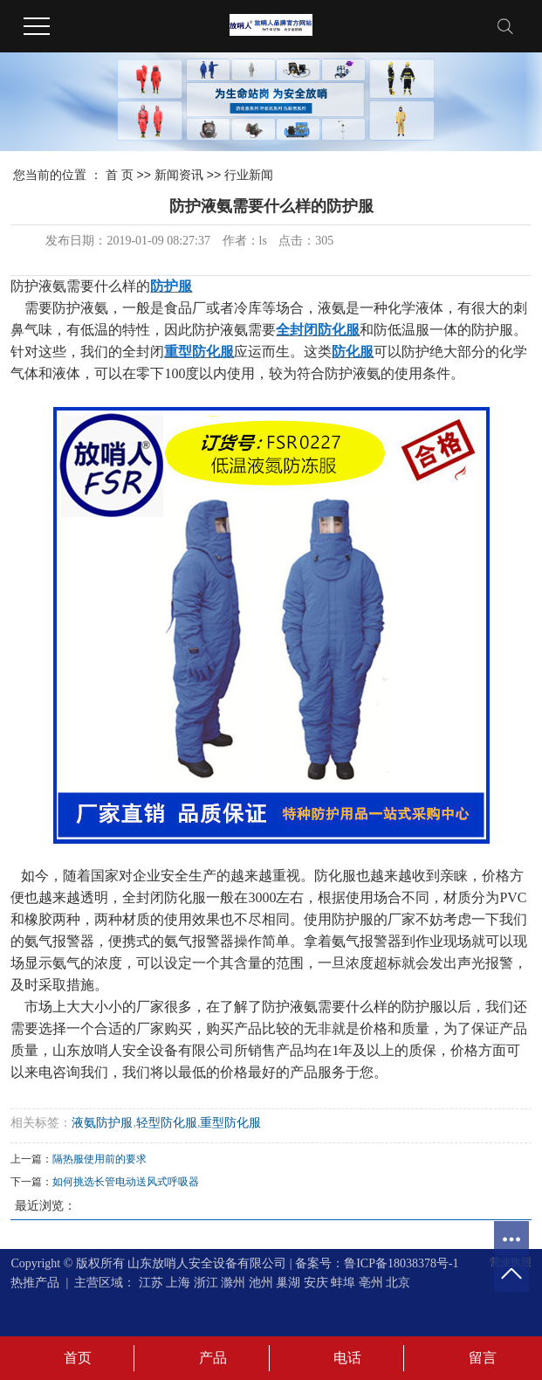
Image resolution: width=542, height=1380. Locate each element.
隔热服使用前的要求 (99, 1159)
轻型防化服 (166, 1122)
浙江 (206, 1282)
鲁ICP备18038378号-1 (401, 1263)
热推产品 (34, 1282)
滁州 (233, 1282)
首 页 (120, 175)
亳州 (371, 1282)
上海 (178, 1282)
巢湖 (288, 1282)
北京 (398, 1282)
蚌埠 (343, 1282)
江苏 (151, 1282)
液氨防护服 (102, 1122)
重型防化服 (230, 1122)
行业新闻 (248, 175)
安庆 (316, 1282)
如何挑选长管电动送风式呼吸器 (125, 1182)
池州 (261, 1282)
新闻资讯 (178, 175)
